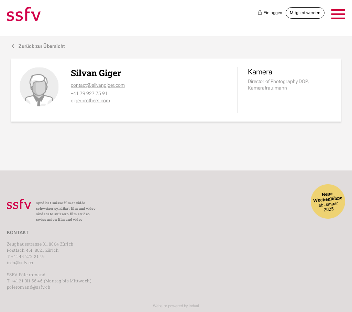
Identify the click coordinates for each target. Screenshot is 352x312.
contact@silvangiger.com (98, 85)
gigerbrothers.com (90, 100)
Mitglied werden (305, 12)
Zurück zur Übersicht (38, 46)
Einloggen (269, 12)
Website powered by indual (176, 306)
